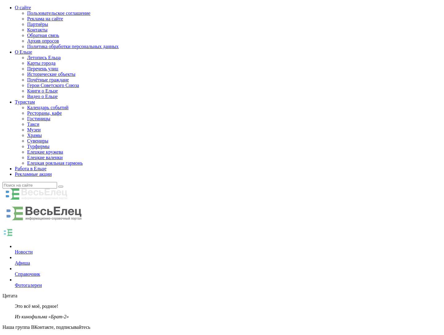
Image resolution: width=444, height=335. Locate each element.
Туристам (25, 102)
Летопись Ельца (44, 57)
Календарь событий (47, 107)
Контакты (37, 29)
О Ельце (23, 52)
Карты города (41, 63)
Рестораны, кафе (44, 113)
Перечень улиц (42, 68)
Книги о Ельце (42, 90)
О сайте (23, 7)
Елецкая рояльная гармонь (55, 163)
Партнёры (37, 24)
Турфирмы (38, 146)
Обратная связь (43, 35)
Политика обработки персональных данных (73, 46)
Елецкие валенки (45, 157)
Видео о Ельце (42, 96)
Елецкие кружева (45, 152)
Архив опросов (43, 40)
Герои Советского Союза (53, 85)
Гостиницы (38, 118)
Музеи (34, 129)
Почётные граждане (48, 79)
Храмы (34, 135)
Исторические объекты (51, 74)
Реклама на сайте (45, 18)
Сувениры (37, 140)
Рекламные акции (33, 174)
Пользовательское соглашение (58, 13)
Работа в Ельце (31, 168)
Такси (33, 124)
